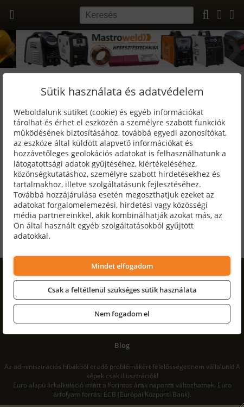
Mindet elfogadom (122, 266)
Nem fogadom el (122, 314)
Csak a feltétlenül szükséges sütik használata (122, 290)
